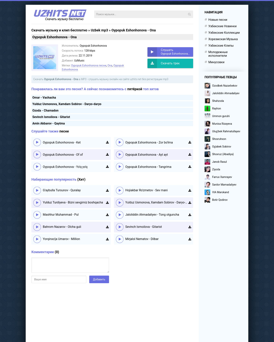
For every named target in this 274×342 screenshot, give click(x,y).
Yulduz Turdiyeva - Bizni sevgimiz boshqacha (73, 202)
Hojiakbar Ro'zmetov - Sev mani (146, 190)
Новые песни (217, 20)
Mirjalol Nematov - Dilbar (142, 239)
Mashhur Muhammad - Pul (61, 214)
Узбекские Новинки (222, 26)
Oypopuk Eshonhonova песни (88, 65)
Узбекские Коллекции (224, 32)
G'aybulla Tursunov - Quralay (62, 190)
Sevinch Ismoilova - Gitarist (51, 117)
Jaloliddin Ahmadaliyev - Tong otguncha (152, 214)
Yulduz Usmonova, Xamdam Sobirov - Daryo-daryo (66, 104)
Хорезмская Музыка (223, 39)
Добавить (99, 279)
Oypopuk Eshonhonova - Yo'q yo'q (65, 167)
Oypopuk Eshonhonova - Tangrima (148, 167)
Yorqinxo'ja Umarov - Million (61, 239)
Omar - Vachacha (44, 97)
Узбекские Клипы (221, 45)
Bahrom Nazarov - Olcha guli (62, 227)
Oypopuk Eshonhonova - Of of (63, 154)
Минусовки (216, 62)
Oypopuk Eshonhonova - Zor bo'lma (149, 142)
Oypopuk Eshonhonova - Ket (62, 142)
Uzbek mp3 (99, 30)
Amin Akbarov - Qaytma (48, 123)
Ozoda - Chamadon (45, 110)
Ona (110, 65)
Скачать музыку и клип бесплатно (59, 30)
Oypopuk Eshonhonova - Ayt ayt (146, 154)
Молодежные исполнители (218, 53)
